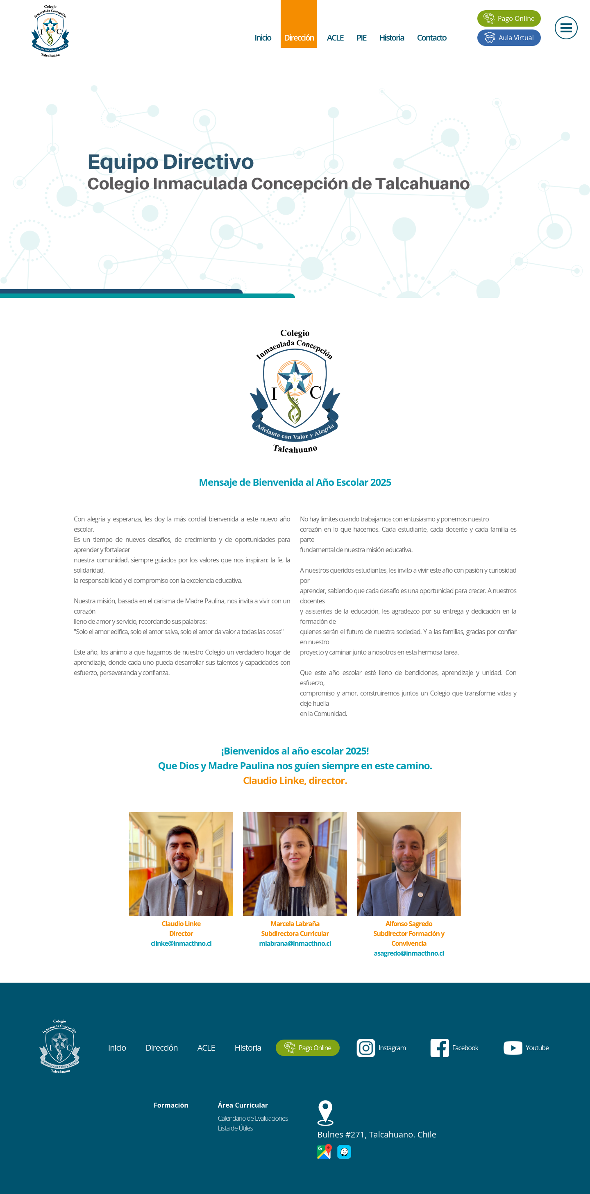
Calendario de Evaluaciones (253, 1118)
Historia (391, 37)
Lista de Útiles (235, 1128)
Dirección (299, 37)
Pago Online (509, 18)
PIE (361, 37)
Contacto (431, 37)
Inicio (262, 37)
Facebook (454, 1048)
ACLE (335, 37)
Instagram (381, 1048)
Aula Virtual (509, 37)
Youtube (526, 1048)
